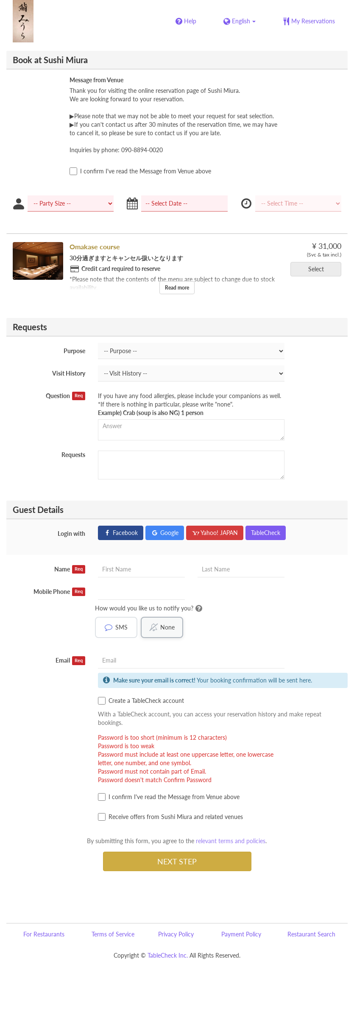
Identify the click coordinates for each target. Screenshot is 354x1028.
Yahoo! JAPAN (215, 532)
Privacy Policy (176, 934)
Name (70, 569)
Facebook (120, 532)
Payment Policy (241, 934)
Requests (73, 454)
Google (164, 532)
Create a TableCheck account (141, 701)
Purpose (74, 350)
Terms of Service (113, 934)
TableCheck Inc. (168, 955)
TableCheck (265, 532)
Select (318, 269)
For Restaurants (43, 934)
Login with (71, 533)
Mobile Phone (59, 592)
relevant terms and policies (230, 841)
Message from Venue (96, 80)
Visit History (68, 373)
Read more (177, 287)
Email (71, 661)
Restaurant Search (311, 934)
